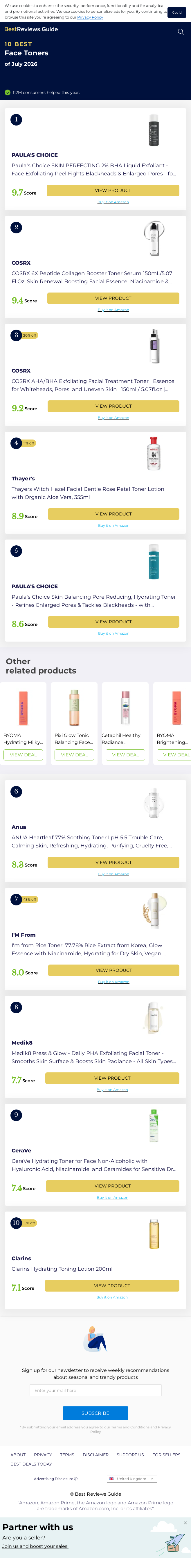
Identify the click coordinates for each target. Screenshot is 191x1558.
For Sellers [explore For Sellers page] (166, 1454)
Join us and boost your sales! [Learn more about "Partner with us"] (35, 1546)
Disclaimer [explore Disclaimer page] (96, 1454)
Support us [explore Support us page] (130, 1454)
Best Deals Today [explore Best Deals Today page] (31, 1464)
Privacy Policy (90, 17)
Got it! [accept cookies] (177, 12)
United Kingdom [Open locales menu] (131, 1479)
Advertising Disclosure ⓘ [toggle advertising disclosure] (56, 1479)
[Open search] (181, 32)
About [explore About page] (18, 1454)
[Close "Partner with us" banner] (185, 1523)
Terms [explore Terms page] (67, 1454)
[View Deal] (23, 723)
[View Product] (95, 159)
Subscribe (95, 1413)
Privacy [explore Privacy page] (43, 1454)
